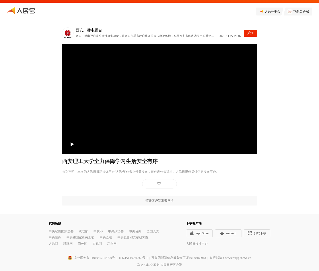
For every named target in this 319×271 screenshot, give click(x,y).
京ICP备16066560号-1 (133, 257)
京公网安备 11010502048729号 (94, 257)
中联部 (98, 231)
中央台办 (135, 231)
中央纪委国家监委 (61, 231)
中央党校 (106, 237)
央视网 (97, 243)
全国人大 (153, 231)
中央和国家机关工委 (80, 237)
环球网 (68, 243)
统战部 (83, 231)
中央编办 (55, 237)
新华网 (112, 243)
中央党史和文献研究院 (132, 237)
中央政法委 (116, 231)
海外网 (82, 243)
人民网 (53, 243)
